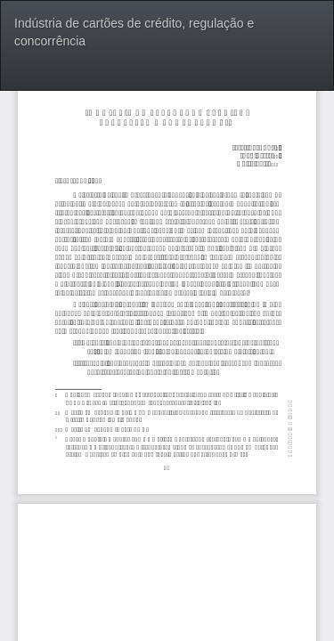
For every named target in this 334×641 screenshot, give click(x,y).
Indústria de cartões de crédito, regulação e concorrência (134, 32)
